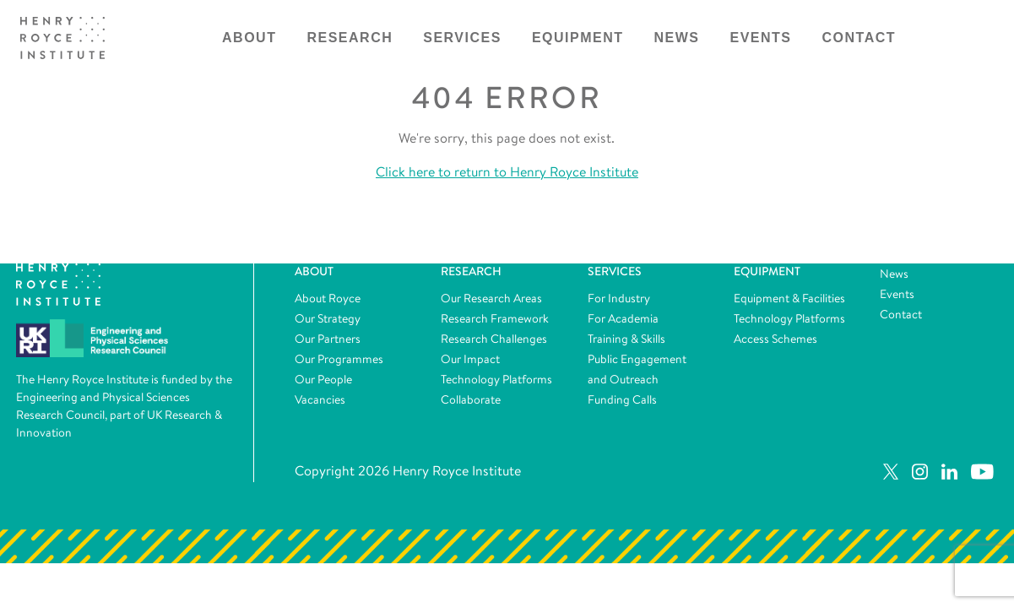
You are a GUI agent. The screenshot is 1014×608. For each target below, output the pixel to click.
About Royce (328, 298)
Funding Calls (622, 399)
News (677, 37)
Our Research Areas (491, 298)
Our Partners (328, 338)
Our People (323, 379)
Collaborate (471, 399)
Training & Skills (626, 338)
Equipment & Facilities (789, 298)
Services (462, 37)
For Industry (619, 298)
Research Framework (495, 318)
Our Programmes (339, 358)
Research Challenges (494, 338)
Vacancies (320, 399)
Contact (859, 37)
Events (761, 37)
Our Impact (470, 358)
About (249, 37)
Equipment (578, 37)
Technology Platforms (496, 379)
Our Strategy (328, 318)
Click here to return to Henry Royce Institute (507, 172)
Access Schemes (775, 338)
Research (349, 37)
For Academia (623, 318)
